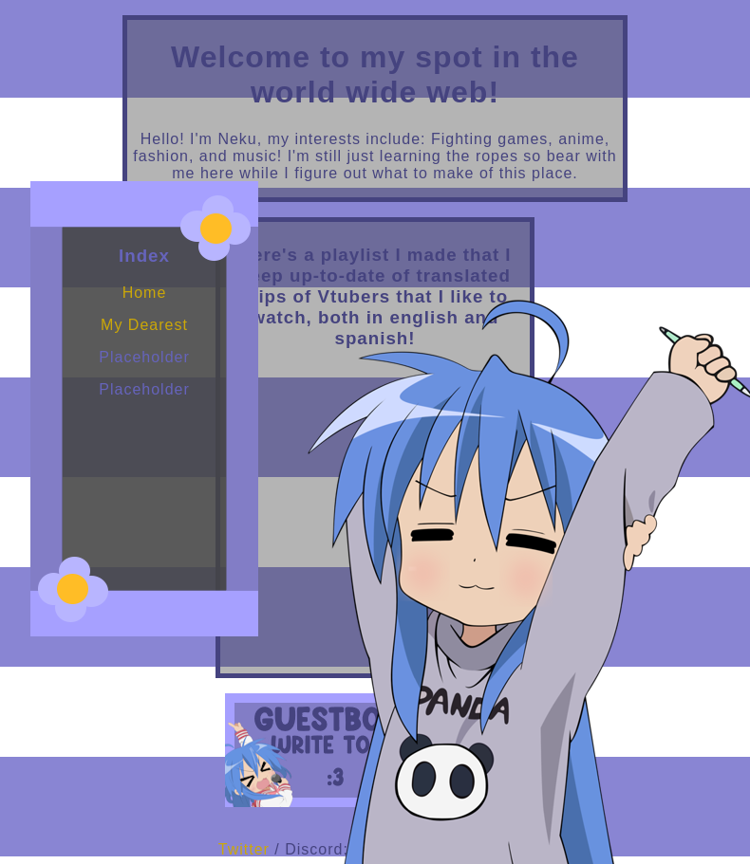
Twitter (244, 849)
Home (144, 293)
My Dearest (144, 325)
